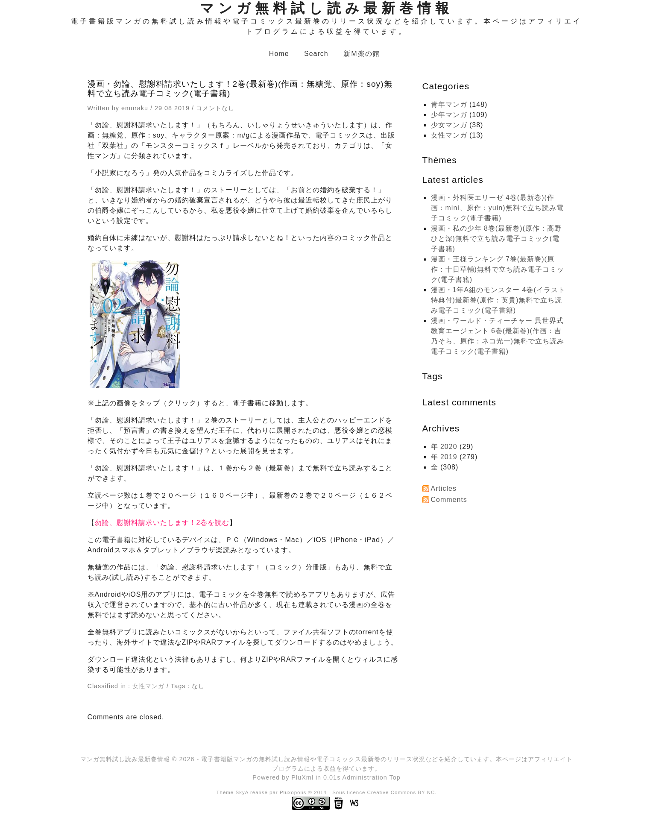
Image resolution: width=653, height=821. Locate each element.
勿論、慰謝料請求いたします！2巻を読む (162, 522)
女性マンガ (148, 686)
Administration (365, 777)
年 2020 (444, 446)
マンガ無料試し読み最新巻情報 (326, 8)
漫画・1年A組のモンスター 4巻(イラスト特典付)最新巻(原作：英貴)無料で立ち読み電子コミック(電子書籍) (498, 300)
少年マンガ (449, 114)
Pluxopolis (293, 792)
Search (316, 53)
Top (394, 777)
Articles (444, 488)
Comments (449, 499)
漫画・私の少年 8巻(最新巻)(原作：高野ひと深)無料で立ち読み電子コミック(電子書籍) (496, 238)
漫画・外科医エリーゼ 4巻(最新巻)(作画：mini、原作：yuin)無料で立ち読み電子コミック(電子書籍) (497, 208)
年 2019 (444, 456)
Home (279, 53)
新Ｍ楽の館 (361, 53)
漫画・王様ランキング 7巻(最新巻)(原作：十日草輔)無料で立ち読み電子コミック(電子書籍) (497, 269)
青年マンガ (449, 104)
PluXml (302, 777)
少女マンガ (449, 125)
